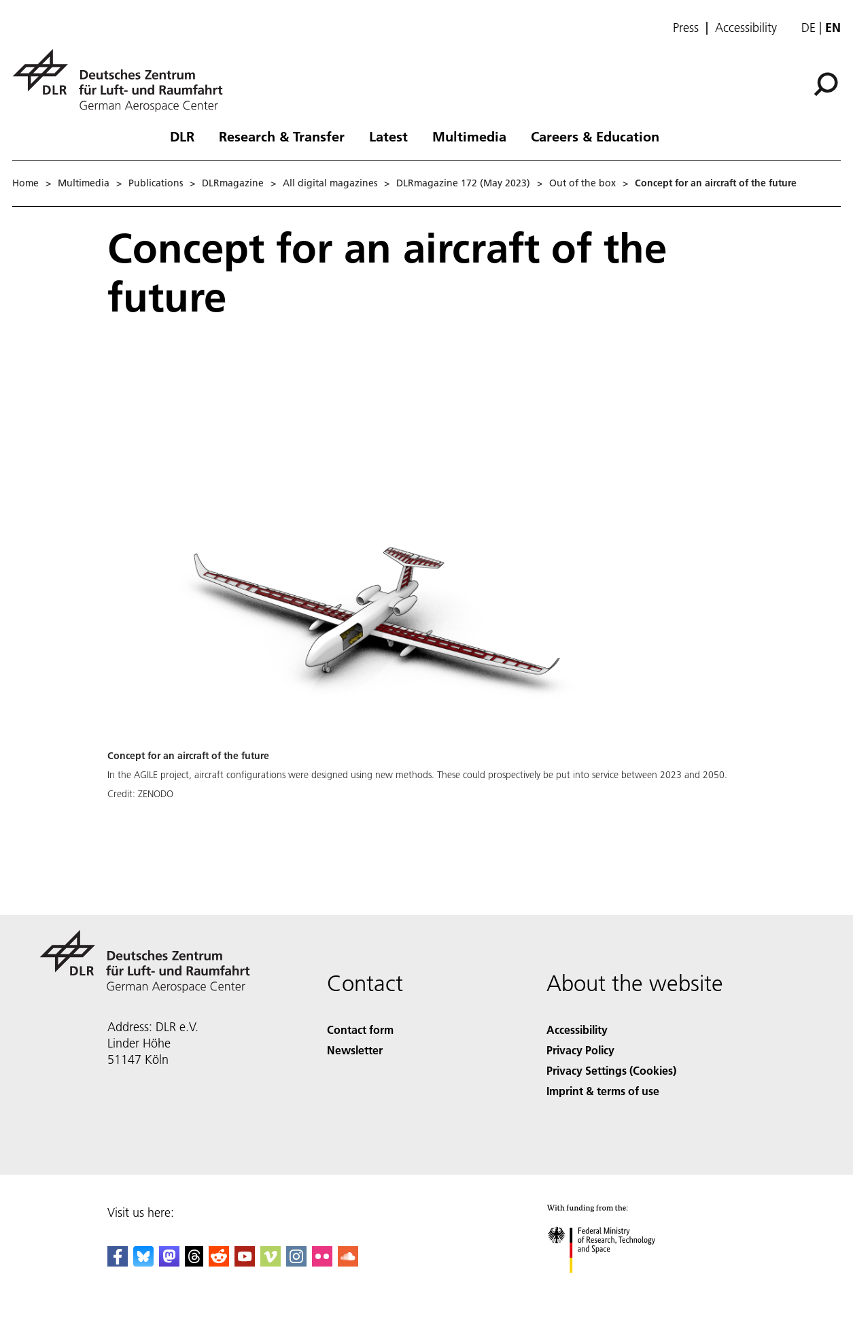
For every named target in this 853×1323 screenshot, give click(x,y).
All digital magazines (330, 183)
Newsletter (355, 1050)
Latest (388, 136)
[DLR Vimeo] (270, 1262)
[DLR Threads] (194, 1262)
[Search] (826, 84)
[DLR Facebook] (117, 1262)
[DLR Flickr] (322, 1262)
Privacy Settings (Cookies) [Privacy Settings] (611, 1070)
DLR (182, 136)
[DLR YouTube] (244, 1262)
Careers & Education (595, 136)
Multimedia (469, 136)
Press (686, 27)
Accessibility (746, 27)
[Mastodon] (169, 1262)
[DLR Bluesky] (143, 1262)
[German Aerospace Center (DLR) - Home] (123, 80)
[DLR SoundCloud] (348, 1262)
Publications (155, 183)
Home (25, 183)
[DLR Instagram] (296, 1262)
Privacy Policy (580, 1050)
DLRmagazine (233, 183)
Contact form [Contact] (360, 1029)
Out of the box (582, 183)
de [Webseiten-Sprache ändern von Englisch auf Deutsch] (808, 27)
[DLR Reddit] (219, 1262)
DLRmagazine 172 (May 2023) (463, 183)
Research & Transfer (282, 136)
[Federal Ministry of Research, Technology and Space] (613, 1284)
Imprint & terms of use (602, 1091)
